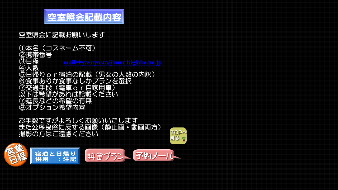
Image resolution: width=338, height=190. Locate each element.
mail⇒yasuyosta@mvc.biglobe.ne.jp (112, 62)
